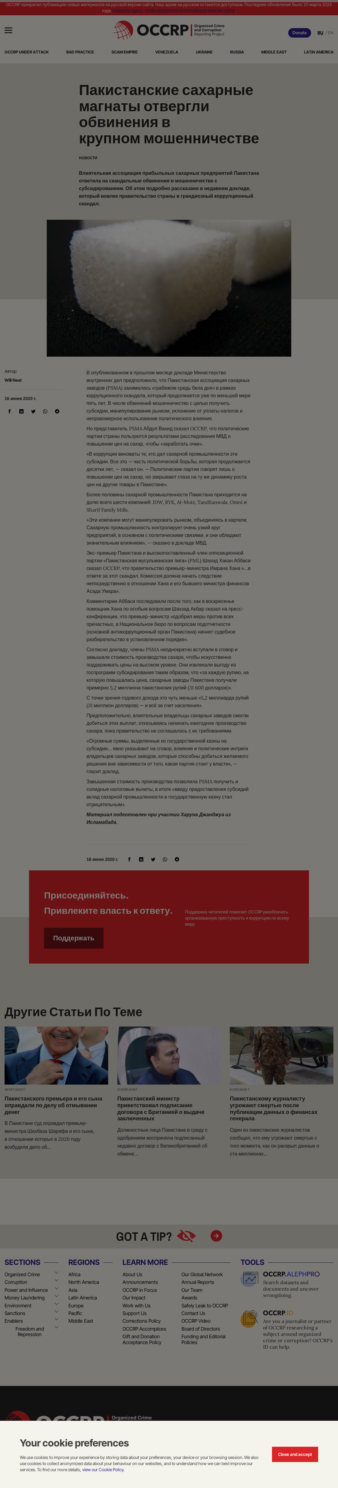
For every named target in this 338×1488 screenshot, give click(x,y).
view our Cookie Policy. (103, 1469)
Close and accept (295, 1454)
